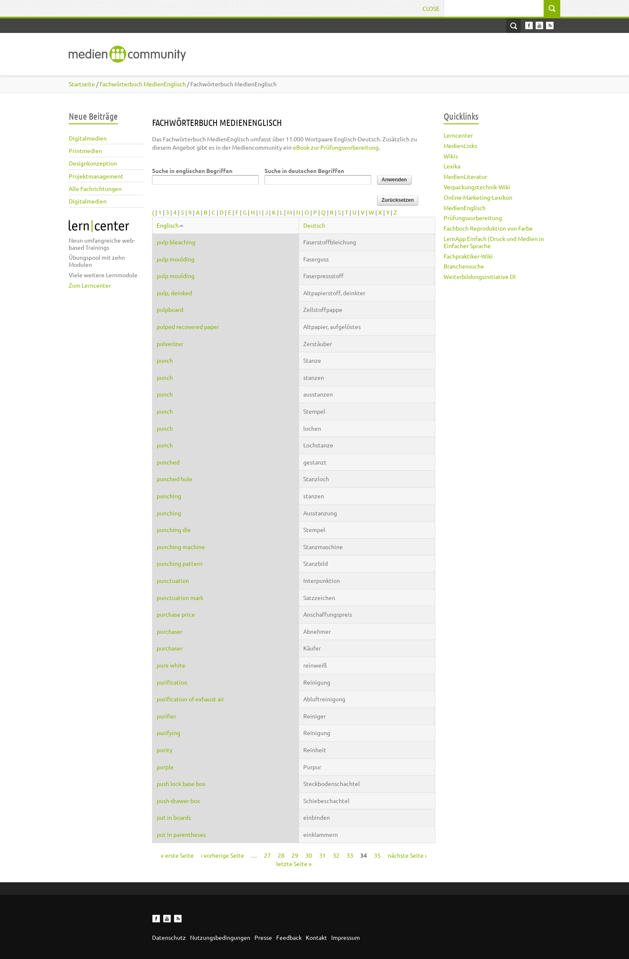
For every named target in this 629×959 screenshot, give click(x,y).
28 (281, 855)
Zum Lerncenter (90, 285)
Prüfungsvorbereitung (473, 217)
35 (377, 855)
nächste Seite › (407, 855)
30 (308, 855)
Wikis (451, 156)
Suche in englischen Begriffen (192, 170)
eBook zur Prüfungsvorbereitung (336, 147)
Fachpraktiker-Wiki (468, 256)
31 (322, 855)
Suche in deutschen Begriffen (304, 170)
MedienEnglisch (465, 207)
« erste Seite (177, 855)
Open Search (513, 25)
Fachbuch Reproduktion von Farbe (488, 228)
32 (336, 855)
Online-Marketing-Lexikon (478, 197)
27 (267, 855)
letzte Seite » (294, 863)
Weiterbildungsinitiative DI (480, 276)
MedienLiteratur (465, 176)
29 (295, 855)
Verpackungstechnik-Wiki (477, 187)
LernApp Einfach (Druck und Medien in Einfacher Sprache (494, 242)
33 (350, 855)
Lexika (452, 166)
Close (430, 8)
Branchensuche (464, 266)
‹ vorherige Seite (222, 855)
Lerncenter (458, 135)
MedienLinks (460, 145)
